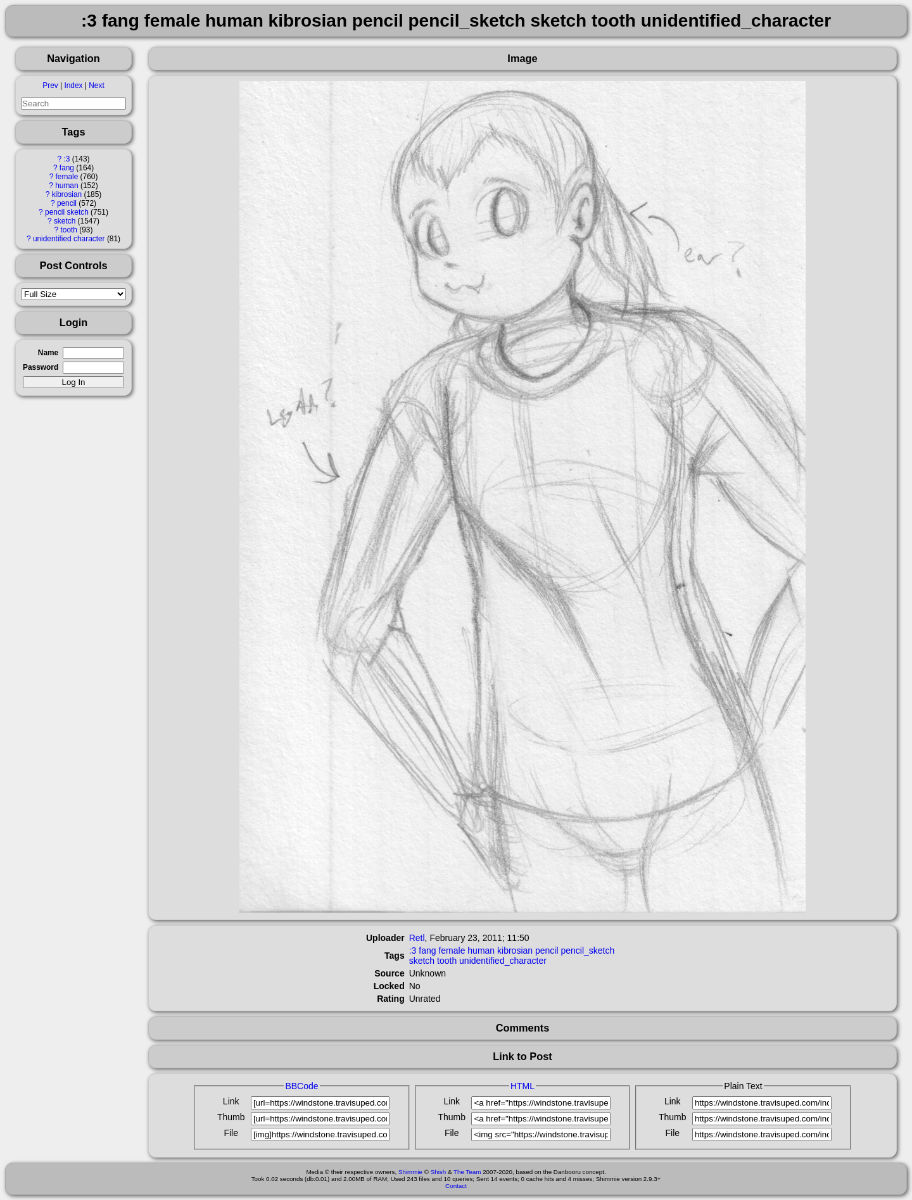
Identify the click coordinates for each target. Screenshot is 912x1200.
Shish (438, 1171)
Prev (50, 85)
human (66, 185)
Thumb (231, 1117)
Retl (417, 938)
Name (48, 352)
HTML (522, 1086)
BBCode (301, 1086)
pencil (67, 203)
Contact (456, 1185)
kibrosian (67, 194)
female (67, 176)
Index (73, 85)
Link (231, 1101)
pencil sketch (67, 212)
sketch (64, 221)
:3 (66, 159)
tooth (69, 229)
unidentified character (69, 238)
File (231, 1133)
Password (40, 367)
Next (96, 85)
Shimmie (410, 1171)
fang (67, 167)
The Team (467, 1171)
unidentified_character (503, 961)
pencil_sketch (587, 950)
